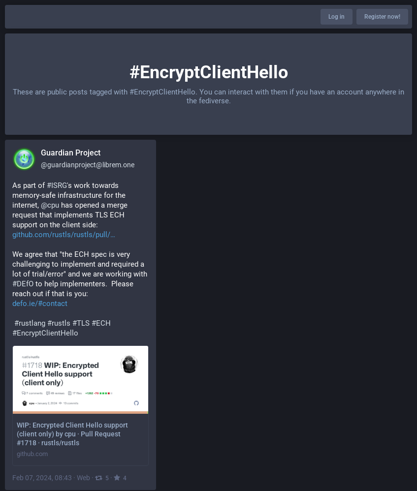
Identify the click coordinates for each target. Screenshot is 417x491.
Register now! (382, 16)
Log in (336, 16)
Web (83, 478)
